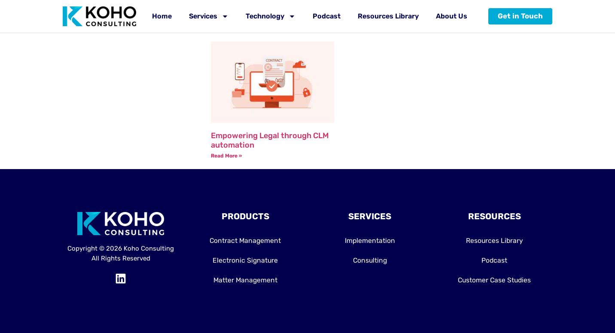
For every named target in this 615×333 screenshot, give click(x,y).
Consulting (369, 260)
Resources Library (388, 16)
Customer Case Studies (494, 280)
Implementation (369, 240)
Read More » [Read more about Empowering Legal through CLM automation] (226, 156)
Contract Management (245, 240)
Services (208, 16)
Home (162, 16)
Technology (270, 16)
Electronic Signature (245, 260)
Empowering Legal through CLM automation (270, 140)
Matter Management (245, 280)
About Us (451, 16)
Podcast (327, 16)
